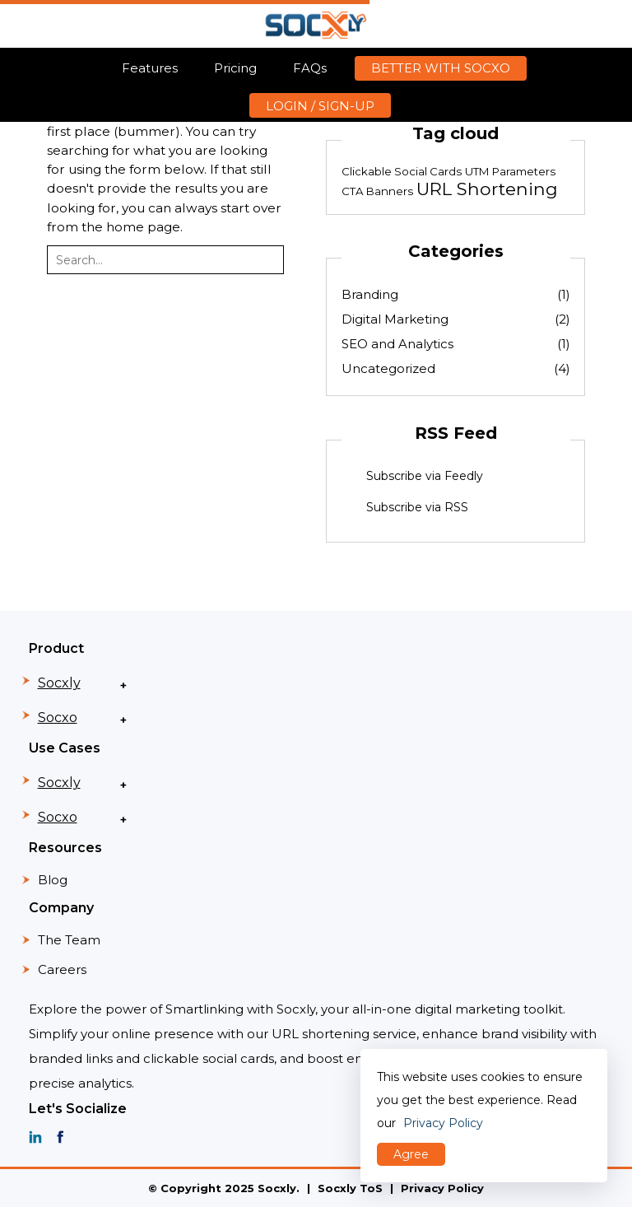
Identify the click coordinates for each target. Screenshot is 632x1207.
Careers (62, 969)
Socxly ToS (350, 1188)
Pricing (235, 68)
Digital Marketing (456, 319)
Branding (456, 294)
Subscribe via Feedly (424, 475)
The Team (69, 940)
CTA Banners (377, 191)
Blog (52, 880)
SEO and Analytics (456, 344)
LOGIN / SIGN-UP (320, 106)
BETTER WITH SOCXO (440, 68)
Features (150, 68)
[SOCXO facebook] (60, 1137)
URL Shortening (487, 188)
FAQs (310, 68)
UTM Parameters (510, 171)
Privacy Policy (442, 1188)
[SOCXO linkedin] (35, 1137)
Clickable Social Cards (402, 171)
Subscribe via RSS (417, 507)
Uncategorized (456, 368)
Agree (411, 1154)
